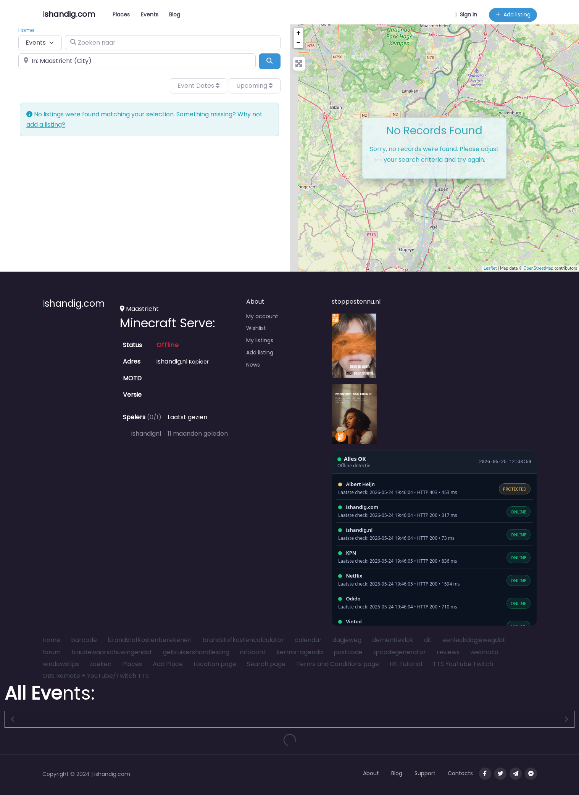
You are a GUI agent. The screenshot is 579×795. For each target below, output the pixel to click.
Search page (266, 664)
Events (149, 14)
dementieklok (392, 640)
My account (262, 316)
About (371, 773)
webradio (484, 652)
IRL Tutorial (406, 664)
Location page (215, 664)
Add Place (168, 664)
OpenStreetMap (538, 268)
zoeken (100, 664)
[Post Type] (40, 42)
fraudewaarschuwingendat (111, 652)
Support (424, 773)
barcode (84, 640)
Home (51, 640)
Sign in (466, 14)
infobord (253, 652)
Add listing (513, 14)
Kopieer (199, 361)
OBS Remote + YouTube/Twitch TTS (95, 675)
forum (51, 652)
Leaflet (490, 268)
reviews (448, 652)
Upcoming (254, 85)
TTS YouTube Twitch (463, 664)
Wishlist (256, 328)
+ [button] (299, 33)
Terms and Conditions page (337, 664)
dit (428, 640)
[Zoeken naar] (173, 42)
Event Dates (198, 85)
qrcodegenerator (399, 652)
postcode (348, 652)
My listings (259, 340)
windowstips (60, 664)
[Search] (269, 61)
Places (121, 14)
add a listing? (45, 124)
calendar (308, 640)
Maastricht (139, 308)
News (253, 365)
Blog (174, 14)
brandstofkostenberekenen (150, 640)
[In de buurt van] (137, 61)
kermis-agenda (299, 652)
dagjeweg (346, 640)
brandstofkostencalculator (243, 640)
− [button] (299, 43)
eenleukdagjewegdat (473, 640)
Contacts (460, 773)
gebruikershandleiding (196, 652)
